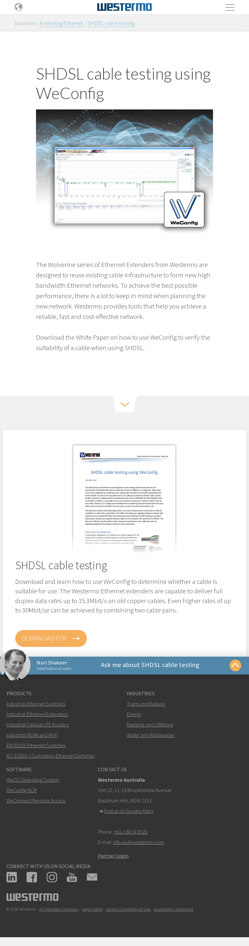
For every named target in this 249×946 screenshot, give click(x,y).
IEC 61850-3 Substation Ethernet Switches (50, 757)
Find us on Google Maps (128, 812)
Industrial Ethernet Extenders (36, 716)
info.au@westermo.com (138, 843)
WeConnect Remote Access (35, 802)
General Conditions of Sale (128, 911)
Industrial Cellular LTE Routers (37, 726)
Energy (134, 716)
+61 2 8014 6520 (131, 833)
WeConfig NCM (21, 791)
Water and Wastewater (151, 736)
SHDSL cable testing (111, 23)
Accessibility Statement (173, 911)
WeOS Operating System (32, 781)
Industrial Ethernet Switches (35, 705)
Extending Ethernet (62, 23)
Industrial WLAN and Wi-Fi (32, 736)
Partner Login (113, 857)
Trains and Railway (146, 705)
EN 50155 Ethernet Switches (35, 747)
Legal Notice (92, 911)
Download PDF (51, 638)
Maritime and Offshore (150, 726)
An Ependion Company (59, 911)
